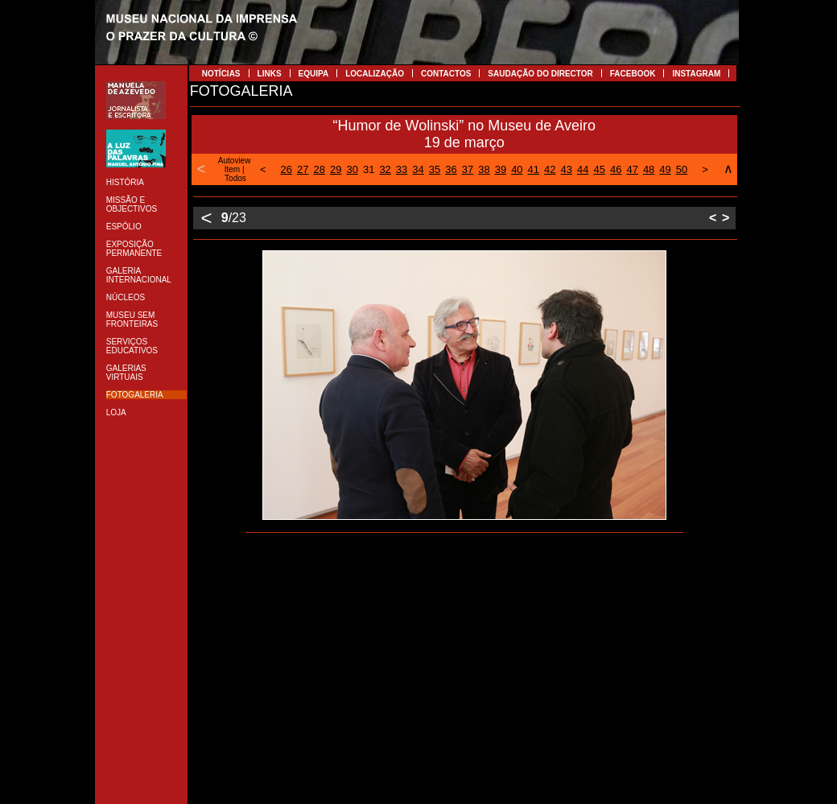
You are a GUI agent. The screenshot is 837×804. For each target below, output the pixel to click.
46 (615, 169)
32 (384, 169)
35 (434, 169)
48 (648, 169)
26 (286, 169)
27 (302, 169)
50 (681, 169)
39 (500, 169)
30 (351, 169)
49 (664, 169)
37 (467, 169)
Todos (235, 178)
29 (335, 169)
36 (450, 169)
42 (549, 169)
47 (631, 169)
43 (566, 169)
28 (319, 169)
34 (417, 169)
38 (483, 169)
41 (533, 169)
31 (368, 169)
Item (232, 169)
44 (582, 169)
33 (401, 169)
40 (516, 169)
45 (598, 169)
